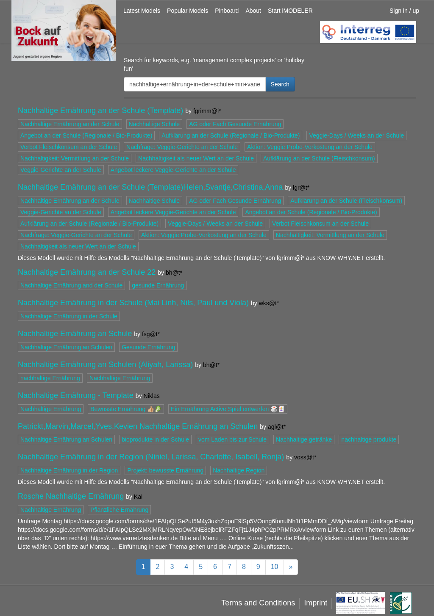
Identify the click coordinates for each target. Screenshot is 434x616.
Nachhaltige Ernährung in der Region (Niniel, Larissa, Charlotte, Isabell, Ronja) (151, 457)
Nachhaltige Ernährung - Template (76, 395)
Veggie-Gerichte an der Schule (60, 169)
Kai (138, 496)
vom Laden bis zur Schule (232, 439)
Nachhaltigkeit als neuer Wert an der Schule (196, 158)
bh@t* (174, 272)
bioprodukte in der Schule (155, 439)
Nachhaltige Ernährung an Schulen (66, 347)
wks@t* (269, 303)
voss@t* (305, 457)
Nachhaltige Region (238, 470)
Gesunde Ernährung (148, 347)
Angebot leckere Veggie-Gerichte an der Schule (173, 169)
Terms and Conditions (258, 603)
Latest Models (141, 10)
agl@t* (277, 426)
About (253, 10)
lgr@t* (301, 187)
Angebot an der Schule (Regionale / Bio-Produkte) (86, 135)
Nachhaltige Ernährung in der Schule (68, 316)
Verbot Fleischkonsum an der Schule (68, 147)
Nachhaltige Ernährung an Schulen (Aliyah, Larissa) (105, 364)
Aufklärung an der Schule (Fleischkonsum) (319, 158)
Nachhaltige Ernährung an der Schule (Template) (100, 110)
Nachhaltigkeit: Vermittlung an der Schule (74, 158)
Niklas (152, 395)
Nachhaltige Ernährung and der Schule (71, 285)
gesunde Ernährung (158, 285)
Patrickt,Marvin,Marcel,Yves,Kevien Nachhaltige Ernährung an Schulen (138, 426)
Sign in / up (404, 10)
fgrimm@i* (207, 111)
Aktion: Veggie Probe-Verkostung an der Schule (310, 147)
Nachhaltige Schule (154, 124)
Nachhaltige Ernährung (119, 378)
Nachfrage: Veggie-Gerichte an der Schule (182, 147)
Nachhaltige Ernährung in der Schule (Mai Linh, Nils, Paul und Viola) (133, 302)
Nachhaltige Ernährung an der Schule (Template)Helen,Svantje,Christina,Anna (150, 187)
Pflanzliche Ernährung (119, 509)
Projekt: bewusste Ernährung (165, 470)
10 (274, 566)
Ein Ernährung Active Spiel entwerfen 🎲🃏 (228, 409)
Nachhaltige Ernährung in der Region (69, 470)
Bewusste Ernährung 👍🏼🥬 (125, 409)
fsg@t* (151, 334)
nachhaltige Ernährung (50, 378)
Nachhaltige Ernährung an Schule (75, 333)
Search (280, 84)
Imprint (315, 603)
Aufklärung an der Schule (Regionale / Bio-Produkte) (230, 135)
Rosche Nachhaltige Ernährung (71, 496)
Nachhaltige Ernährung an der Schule (70, 124)
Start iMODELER (290, 10)
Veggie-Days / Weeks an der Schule (356, 135)
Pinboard (227, 10)
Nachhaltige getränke (304, 439)
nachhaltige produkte (368, 439)
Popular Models (187, 10)
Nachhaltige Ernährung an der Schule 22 (87, 272)
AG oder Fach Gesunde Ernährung (235, 124)
